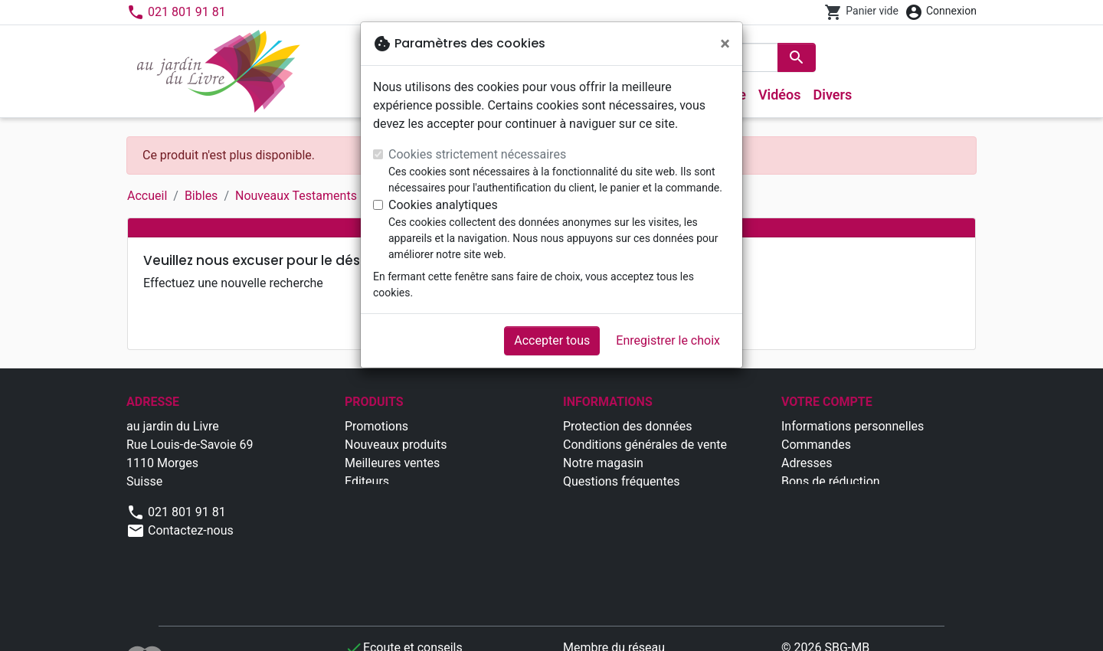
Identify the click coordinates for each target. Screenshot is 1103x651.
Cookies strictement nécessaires (477, 154)
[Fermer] (725, 43)
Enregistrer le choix (668, 340)
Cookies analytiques (443, 205)
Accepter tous (552, 340)
